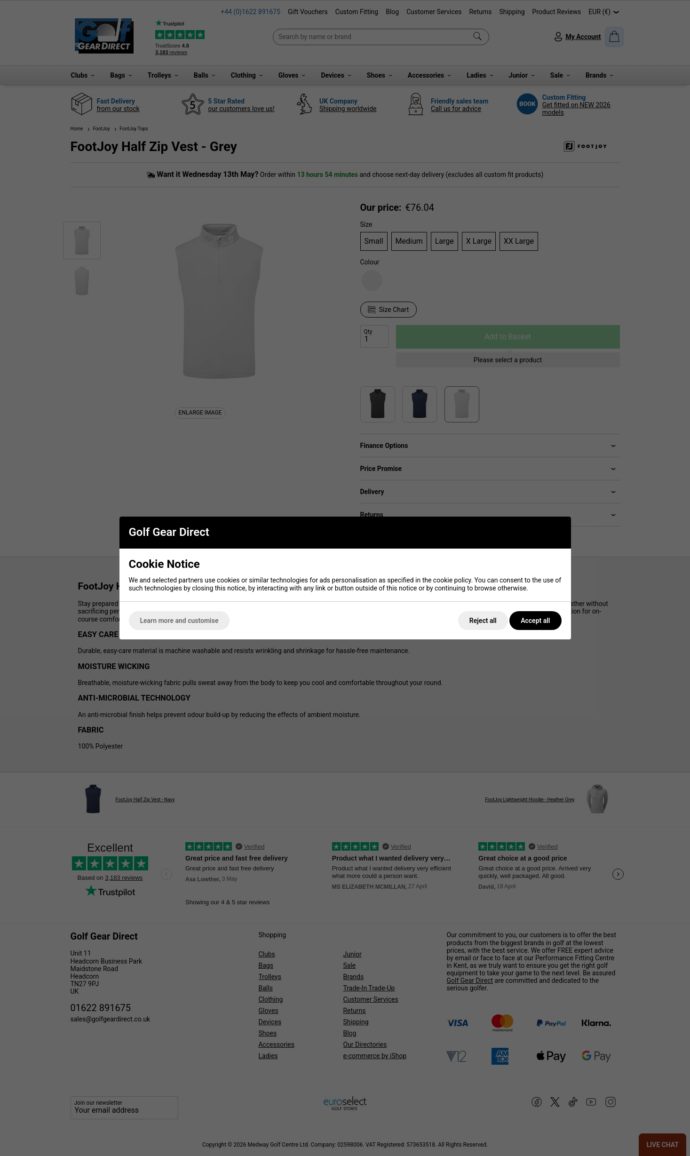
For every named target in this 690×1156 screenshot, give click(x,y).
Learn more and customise (179, 620)
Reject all (483, 620)
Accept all (535, 620)
